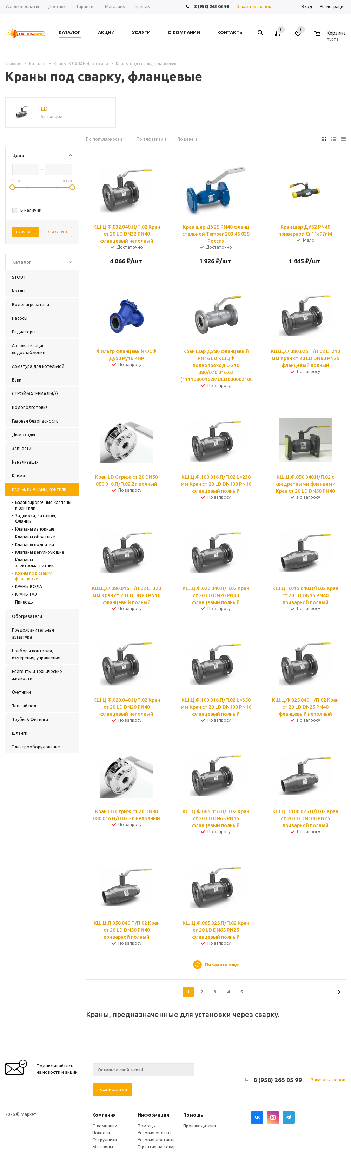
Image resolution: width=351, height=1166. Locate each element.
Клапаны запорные (34, 529)
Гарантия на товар (157, 1147)
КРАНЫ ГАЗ (26, 594)
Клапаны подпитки (34, 544)
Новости (101, 1133)
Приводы (24, 602)
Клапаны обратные (35, 536)
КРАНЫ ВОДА (28, 586)
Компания (104, 1114)
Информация (153, 1114)
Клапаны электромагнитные (35, 563)
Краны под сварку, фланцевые (34, 576)
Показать (25, 232)
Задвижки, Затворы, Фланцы (35, 518)
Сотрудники (104, 1140)
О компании (104, 1126)
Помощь (193, 1114)
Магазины (102, 1147)
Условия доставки (156, 1140)
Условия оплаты (154, 1133)
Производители (199, 1126)
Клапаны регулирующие (39, 552)
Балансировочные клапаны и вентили (43, 505)
